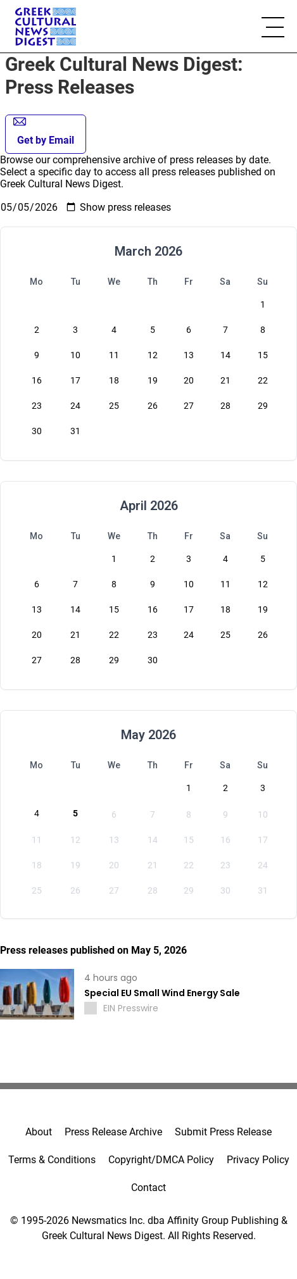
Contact (148, 1188)
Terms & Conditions (52, 1160)
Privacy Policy (258, 1160)
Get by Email (43, 130)
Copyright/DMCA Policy (161, 1160)
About (38, 1132)
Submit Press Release (223, 1132)
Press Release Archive (113, 1132)
